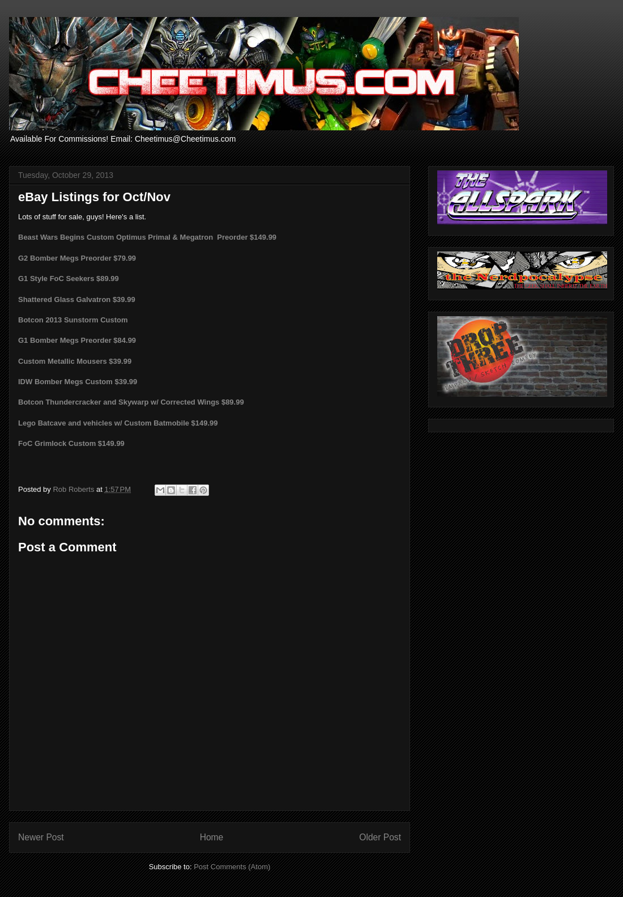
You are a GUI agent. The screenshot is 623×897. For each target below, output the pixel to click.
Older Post (380, 837)
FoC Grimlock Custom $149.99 (71, 443)
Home (212, 837)
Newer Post (41, 837)
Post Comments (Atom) (232, 866)
